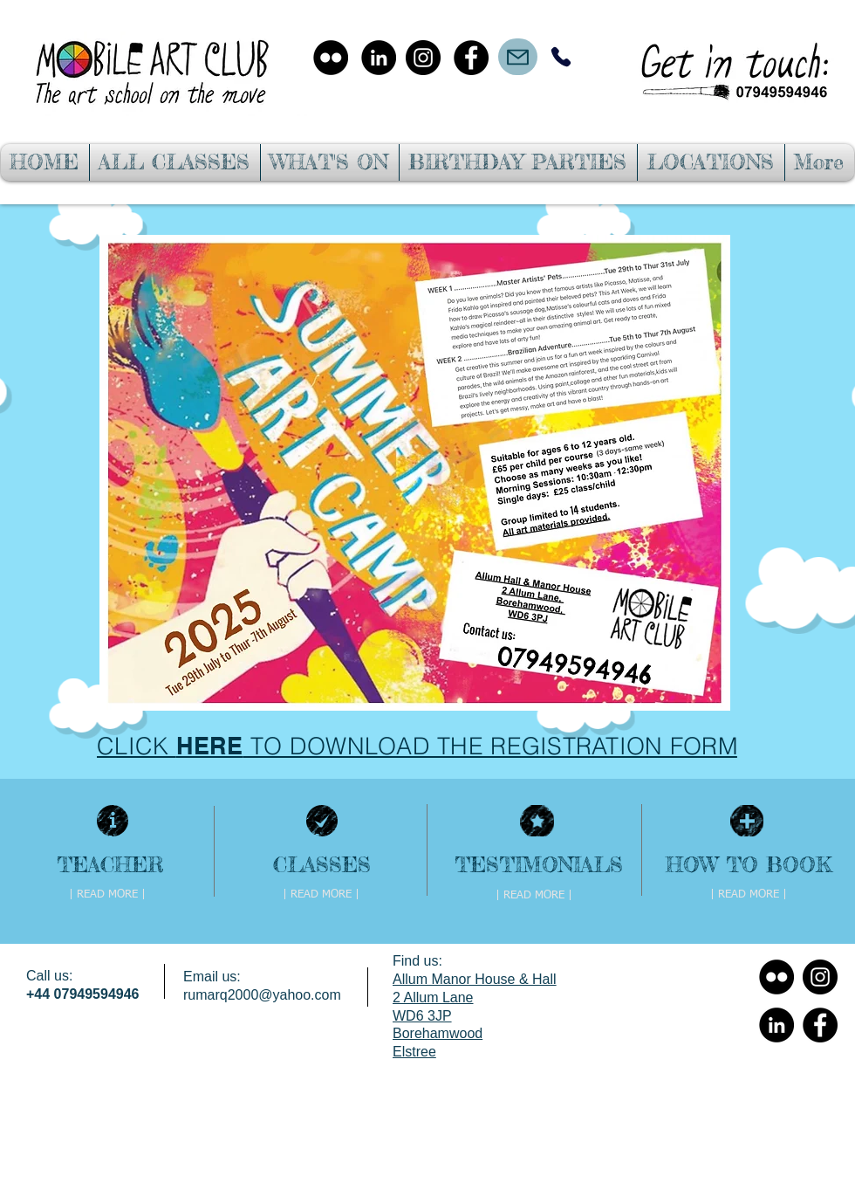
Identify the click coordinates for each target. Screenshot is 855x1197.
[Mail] (517, 56)
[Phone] (561, 56)
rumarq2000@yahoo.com (262, 994)
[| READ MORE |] (107, 895)
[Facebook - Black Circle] (471, 57)
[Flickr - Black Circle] (330, 57)
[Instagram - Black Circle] (423, 57)
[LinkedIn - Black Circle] (378, 57)
